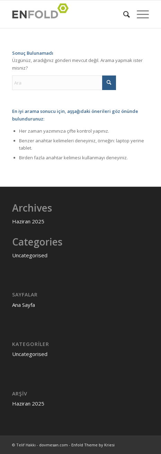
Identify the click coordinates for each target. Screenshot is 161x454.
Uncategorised (29, 255)
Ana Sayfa (23, 304)
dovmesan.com (53, 444)
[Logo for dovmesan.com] (67, 14)
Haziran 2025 (28, 221)
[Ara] (123, 14)
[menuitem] (123, 14)
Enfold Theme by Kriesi (93, 444)
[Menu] (139, 14)
